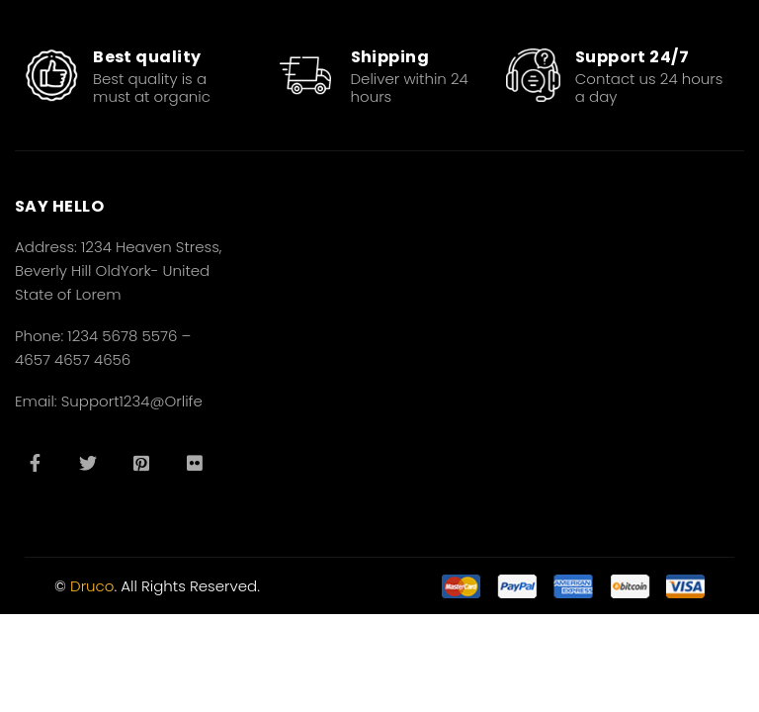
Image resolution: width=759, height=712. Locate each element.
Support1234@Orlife (132, 401)
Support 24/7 (632, 56)
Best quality (147, 56)
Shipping (390, 56)
